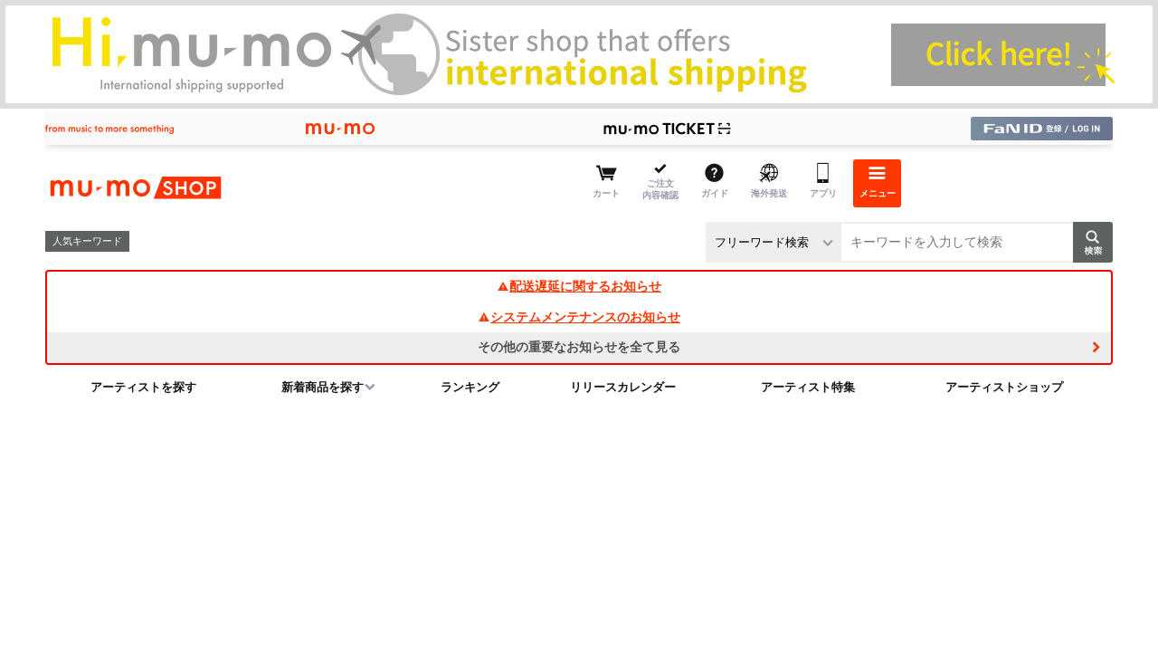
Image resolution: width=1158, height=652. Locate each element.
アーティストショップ (1004, 387)
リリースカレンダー (623, 387)
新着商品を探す (322, 387)
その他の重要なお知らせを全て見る (579, 347)
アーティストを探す (143, 387)
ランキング (470, 387)
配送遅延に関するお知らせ (579, 286)
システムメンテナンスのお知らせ (579, 317)
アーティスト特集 (808, 387)
